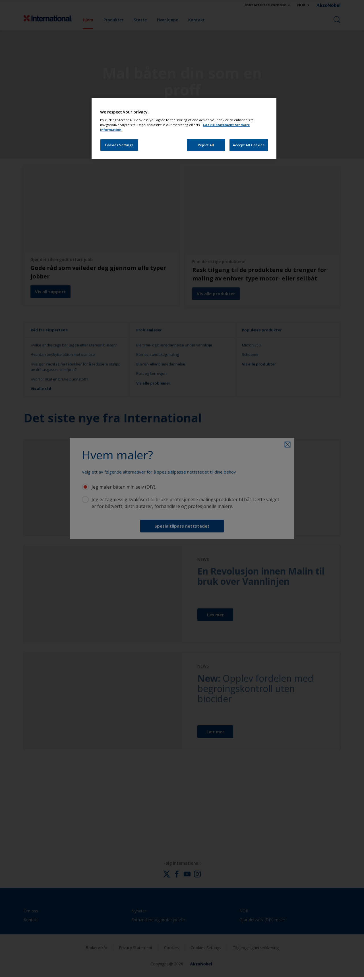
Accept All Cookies (248, 145)
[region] (184, 129)
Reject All (206, 145)
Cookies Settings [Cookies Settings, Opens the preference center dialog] (119, 145)
